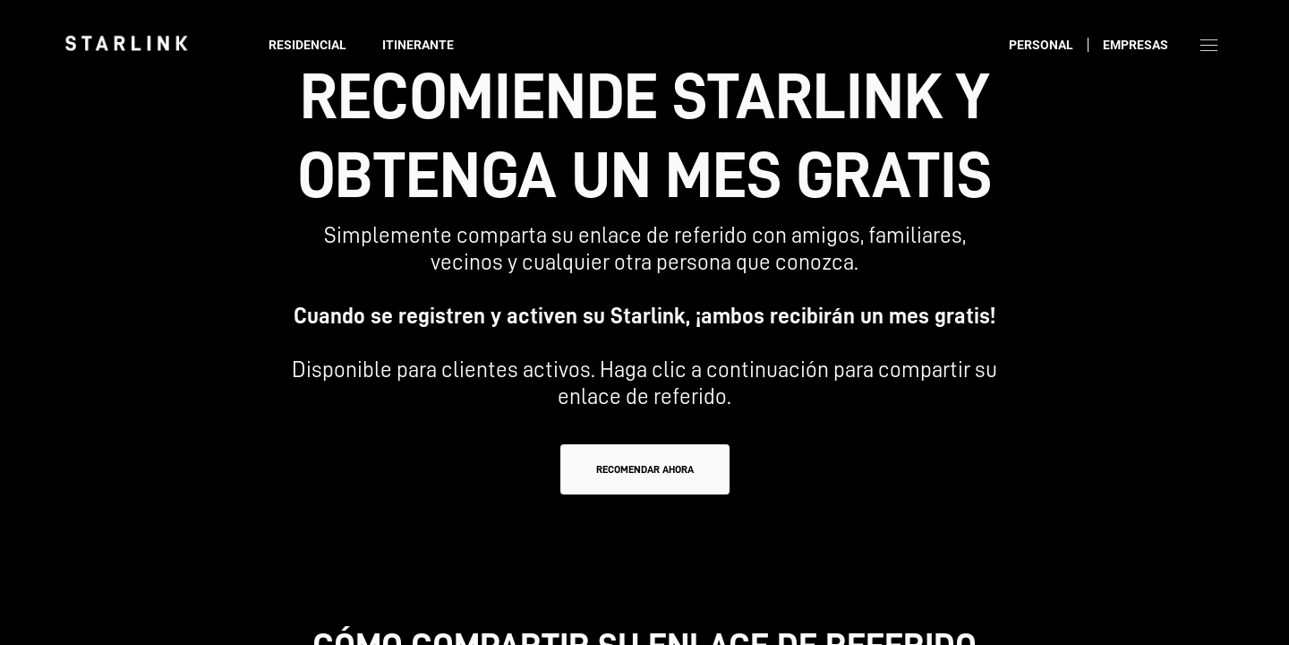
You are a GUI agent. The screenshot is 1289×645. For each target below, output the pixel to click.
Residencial (307, 45)
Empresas (1135, 45)
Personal (1041, 45)
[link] (126, 43)
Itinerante (418, 45)
